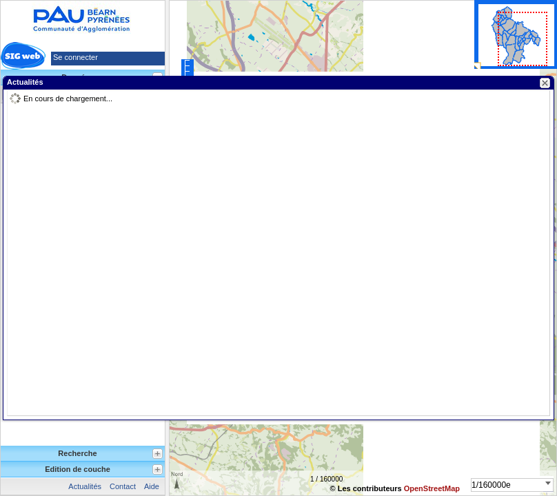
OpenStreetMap (432, 488)
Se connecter (75, 57)
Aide (151, 486)
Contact (123, 486)
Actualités (84, 486)
